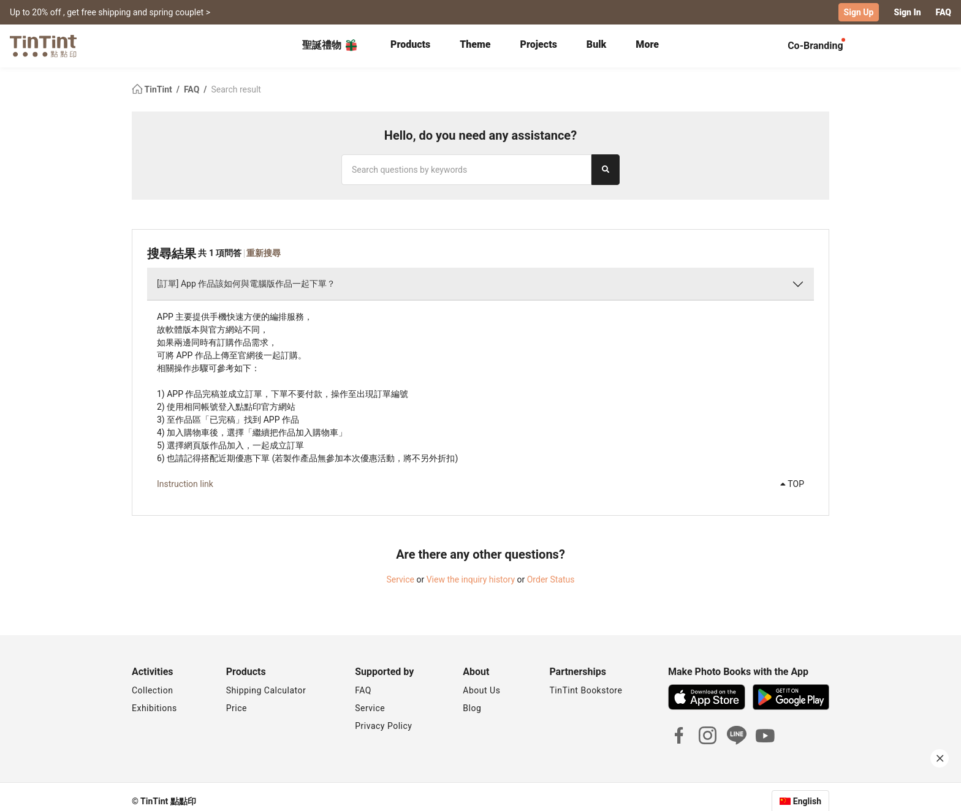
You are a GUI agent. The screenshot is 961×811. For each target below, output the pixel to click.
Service (400, 579)
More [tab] (647, 44)
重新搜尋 (263, 253)
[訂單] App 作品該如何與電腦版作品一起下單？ (246, 284)
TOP (792, 484)
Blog (472, 708)
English (807, 801)
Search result (235, 89)
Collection (152, 690)
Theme (475, 44)
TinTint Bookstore (585, 690)
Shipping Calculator (266, 690)
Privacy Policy (383, 726)
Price (236, 708)
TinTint (153, 89)
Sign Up (859, 12)
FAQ (943, 12)
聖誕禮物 (330, 45)
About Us (481, 690)
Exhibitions (154, 708)
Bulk (597, 44)
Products (410, 44)
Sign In (907, 12)
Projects (538, 44)
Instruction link (185, 484)
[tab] (410, 45)
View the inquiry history (471, 579)
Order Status (551, 579)
